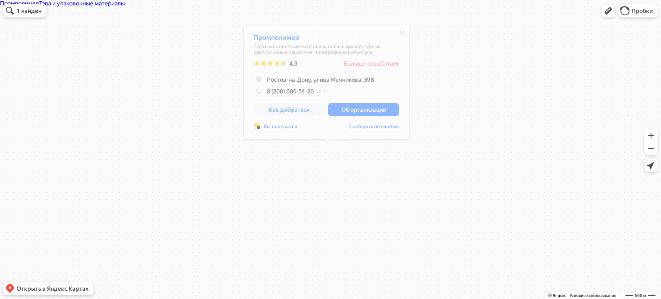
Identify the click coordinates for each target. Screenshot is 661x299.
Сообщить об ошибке (374, 129)
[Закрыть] (402, 35)
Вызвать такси (280, 129)
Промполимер (276, 40)
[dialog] (326, 84)
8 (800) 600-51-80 (284, 93)
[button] (608, 10)
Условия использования (593, 295)
